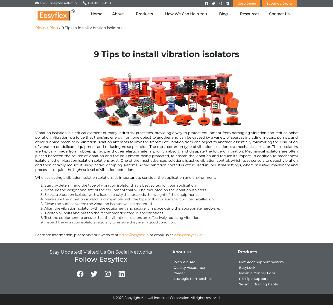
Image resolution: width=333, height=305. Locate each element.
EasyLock (247, 267)
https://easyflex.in (134, 235)
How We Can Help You (187, 14)
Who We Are (184, 262)
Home (96, 14)
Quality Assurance (189, 267)
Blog (224, 14)
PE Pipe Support (253, 278)
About (119, 14)
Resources (249, 14)
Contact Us (279, 14)
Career (179, 273)
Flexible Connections (257, 273)
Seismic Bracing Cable (258, 284)
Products (145, 14)
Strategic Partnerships (193, 278)
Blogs (40, 28)
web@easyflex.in (188, 235)
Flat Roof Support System (261, 262)
